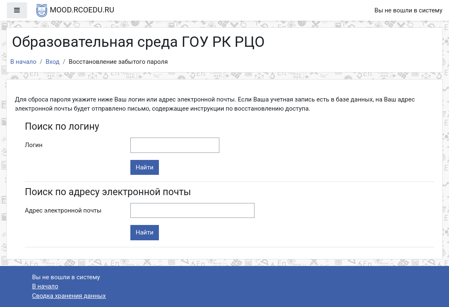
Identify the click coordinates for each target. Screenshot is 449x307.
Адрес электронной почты (63, 210)
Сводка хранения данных (69, 296)
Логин (34, 145)
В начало (23, 61)
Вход (53, 61)
